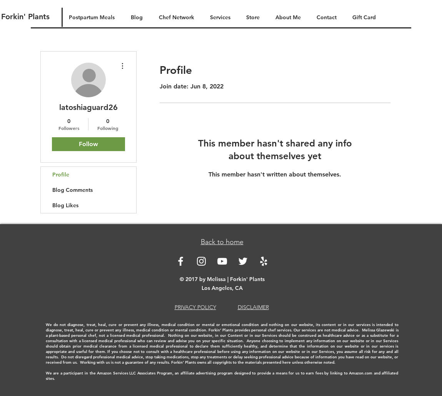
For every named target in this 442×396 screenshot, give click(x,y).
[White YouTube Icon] (222, 261)
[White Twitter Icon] (243, 261)
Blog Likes (65, 205)
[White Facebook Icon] (181, 261)
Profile (60, 174)
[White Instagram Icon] (201, 261)
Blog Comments (72, 189)
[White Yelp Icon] (264, 261)
